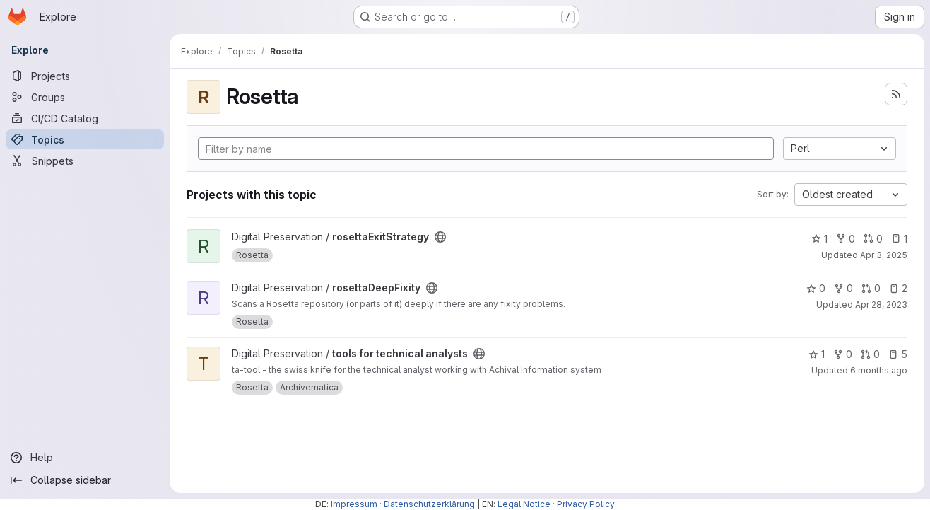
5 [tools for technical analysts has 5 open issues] (897, 354)
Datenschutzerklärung (429, 504)
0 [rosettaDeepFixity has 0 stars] (815, 288)
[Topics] (85, 139)
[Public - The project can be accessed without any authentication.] (440, 237)
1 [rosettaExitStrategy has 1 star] (819, 239)
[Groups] (85, 97)
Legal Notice (524, 504)
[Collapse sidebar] (85, 480)
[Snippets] (85, 160)
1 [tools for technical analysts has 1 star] (816, 354)
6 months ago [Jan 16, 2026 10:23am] (878, 370)
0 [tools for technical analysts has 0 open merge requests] (870, 354)
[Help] (85, 458)
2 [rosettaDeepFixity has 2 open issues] (898, 288)
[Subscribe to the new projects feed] (896, 94)
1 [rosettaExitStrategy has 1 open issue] (899, 239)
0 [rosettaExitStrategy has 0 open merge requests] (873, 239)
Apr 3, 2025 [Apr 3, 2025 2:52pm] (883, 255)
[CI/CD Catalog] (85, 118)
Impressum (354, 504)
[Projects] (85, 76)
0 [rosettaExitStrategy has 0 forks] (845, 239)
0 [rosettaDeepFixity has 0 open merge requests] (871, 288)
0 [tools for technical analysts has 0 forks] (842, 354)
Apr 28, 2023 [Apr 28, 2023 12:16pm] (881, 304)
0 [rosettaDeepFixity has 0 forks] (843, 288)
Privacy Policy (586, 504)
